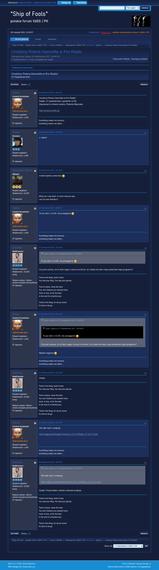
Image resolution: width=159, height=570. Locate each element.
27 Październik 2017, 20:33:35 (50, 314)
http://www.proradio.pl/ (49, 110)
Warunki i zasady (135, 564)
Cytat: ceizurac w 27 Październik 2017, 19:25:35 (63, 320)
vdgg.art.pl (106, 32)
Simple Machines (29, 564)
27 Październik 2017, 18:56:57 (50, 208)
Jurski (15, 132)
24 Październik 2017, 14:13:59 (50, 170)
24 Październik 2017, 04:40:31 (50, 93)
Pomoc (124, 564)
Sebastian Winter (22, 170)
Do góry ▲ (147, 564)
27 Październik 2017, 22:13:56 (50, 373)
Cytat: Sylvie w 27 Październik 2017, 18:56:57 (62, 254)
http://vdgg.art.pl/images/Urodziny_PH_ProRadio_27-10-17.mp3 (68, 434)
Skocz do (108, 546)
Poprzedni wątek (121, 59)
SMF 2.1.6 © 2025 (15, 564)
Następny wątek (140, 59)
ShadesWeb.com (29, 567)
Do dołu (15, 84)
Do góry (15, 534)
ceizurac (17, 247)
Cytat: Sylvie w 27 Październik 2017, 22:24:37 (62, 468)
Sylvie (98, 45)
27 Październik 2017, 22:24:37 (50, 423)
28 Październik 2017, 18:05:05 (50, 462)
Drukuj (144, 84)
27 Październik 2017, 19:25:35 (50, 247)
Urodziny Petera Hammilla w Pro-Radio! (34, 74)
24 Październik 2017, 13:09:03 (50, 132)
